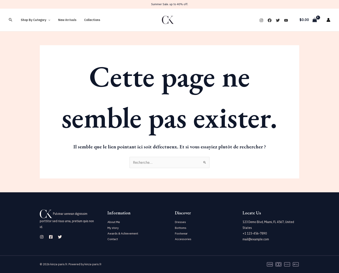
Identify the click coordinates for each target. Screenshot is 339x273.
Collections (88, 20)
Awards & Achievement (123, 233)
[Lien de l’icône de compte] (328, 20)
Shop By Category (34, 20)
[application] (47, 20)
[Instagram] (261, 20)
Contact (112, 239)
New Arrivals (65, 20)
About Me (113, 222)
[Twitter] (278, 20)
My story (113, 228)
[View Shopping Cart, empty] (308, 20)
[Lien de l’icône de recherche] (11, 20)
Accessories (183, 239)
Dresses (180, 222)
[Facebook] (270, 20)
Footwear (181, 233)
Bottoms (181, 228)
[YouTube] (286, 20)
